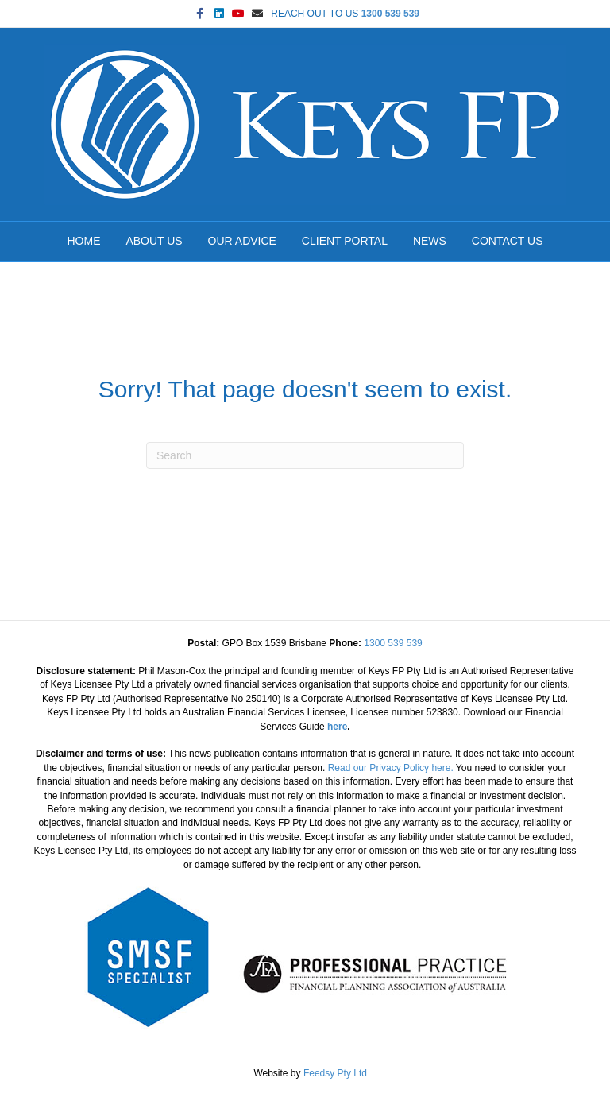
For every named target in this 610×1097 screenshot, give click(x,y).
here (337, 726)
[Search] (305, 455)
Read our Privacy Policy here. (391, 767)
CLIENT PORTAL (345, 241)
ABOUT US (153, 241)
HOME (84, 241)
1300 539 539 (390, 13)
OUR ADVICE (242, 241)
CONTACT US (507, 241)
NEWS (429, 241)
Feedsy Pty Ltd (335, 1073)
